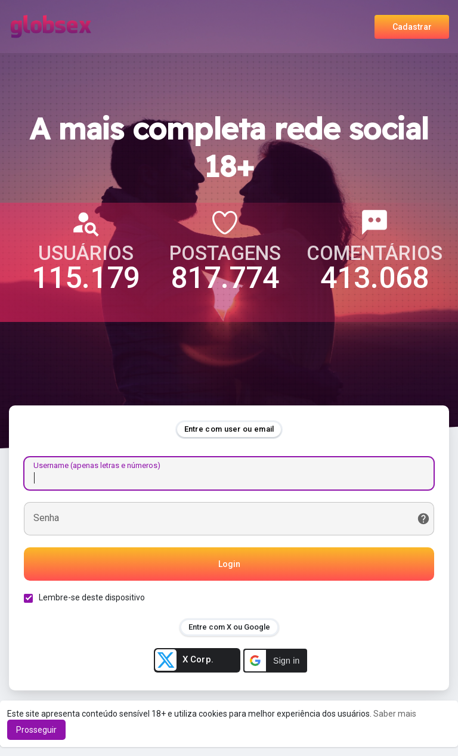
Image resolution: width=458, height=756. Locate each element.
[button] (275, 661)
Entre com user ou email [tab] (229, 429)
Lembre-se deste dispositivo (92, 597)
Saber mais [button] (394, 713)
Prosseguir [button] (36, 730)
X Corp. (184, 660)
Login (229, 564)
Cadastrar (412, 27)
